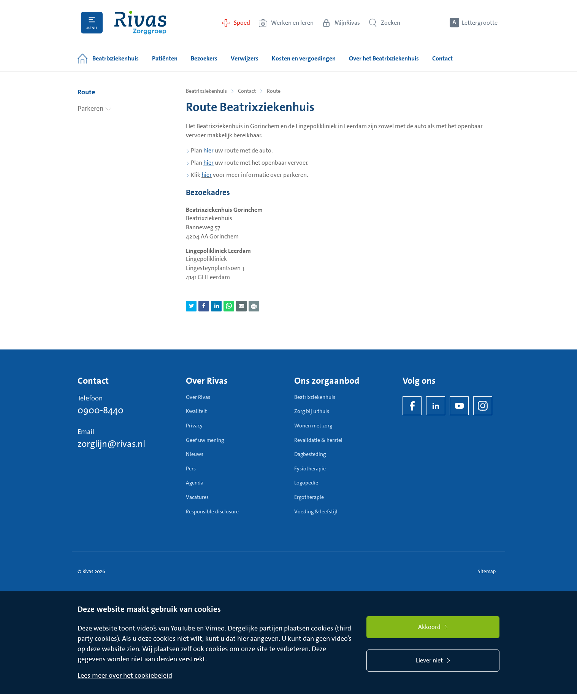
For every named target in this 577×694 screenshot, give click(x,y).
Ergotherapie (309, 497)
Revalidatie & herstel (318, 440)
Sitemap (487, 571)
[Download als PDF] (254, 306)
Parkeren (94, 108)
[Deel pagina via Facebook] (203, 306)
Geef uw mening (205, 440)
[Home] (140, 22)
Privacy (194, 425)
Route (86, 92)
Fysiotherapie (310, 468)
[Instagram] (482, 405)
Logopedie (306, 482)
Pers (191, 468)
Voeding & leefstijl (316, 511)
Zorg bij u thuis (311, 411)
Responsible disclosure (212, 511)
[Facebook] (412, 405)
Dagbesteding (310, 454)
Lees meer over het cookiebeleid (125, 675)
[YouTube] (459, 405)
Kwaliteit (196, 411)
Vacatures (197, 497)
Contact (247, 90)
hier (206, 175)
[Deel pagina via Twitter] (191, 306)
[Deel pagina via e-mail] (241, 306)
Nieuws (194, 454)
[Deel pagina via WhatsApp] (229, 306)
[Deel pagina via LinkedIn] (216, 306)
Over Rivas (198, 397)
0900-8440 (101, 410)
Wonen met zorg (313, 425)
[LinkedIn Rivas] (435, 405)
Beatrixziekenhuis (206, 90)
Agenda (194, 482)
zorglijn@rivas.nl (111, 444)
